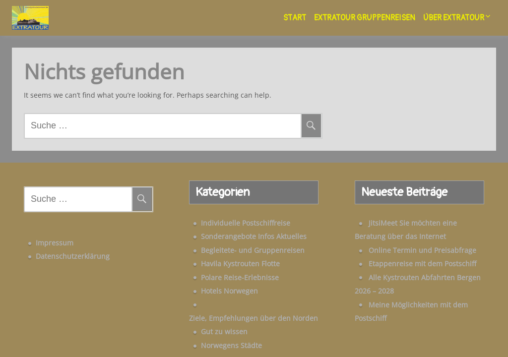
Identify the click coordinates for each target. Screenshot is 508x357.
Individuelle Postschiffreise (228, 217)
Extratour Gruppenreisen (364, 18)
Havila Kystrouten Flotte (223, 257)
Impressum (38, 231)
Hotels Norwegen (212, 285)
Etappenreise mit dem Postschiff (405, 257)
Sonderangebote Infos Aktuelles (237, 230)
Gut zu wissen (207, 312)
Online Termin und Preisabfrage (405, 244)
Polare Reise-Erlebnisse (223, 271)
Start (294, 18)
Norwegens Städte (214, 325)
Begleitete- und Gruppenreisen (236, 244)
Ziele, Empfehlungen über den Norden (248, 298)
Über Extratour (453, 18)
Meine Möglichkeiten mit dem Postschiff (418, 298)
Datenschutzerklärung (56, 244)
